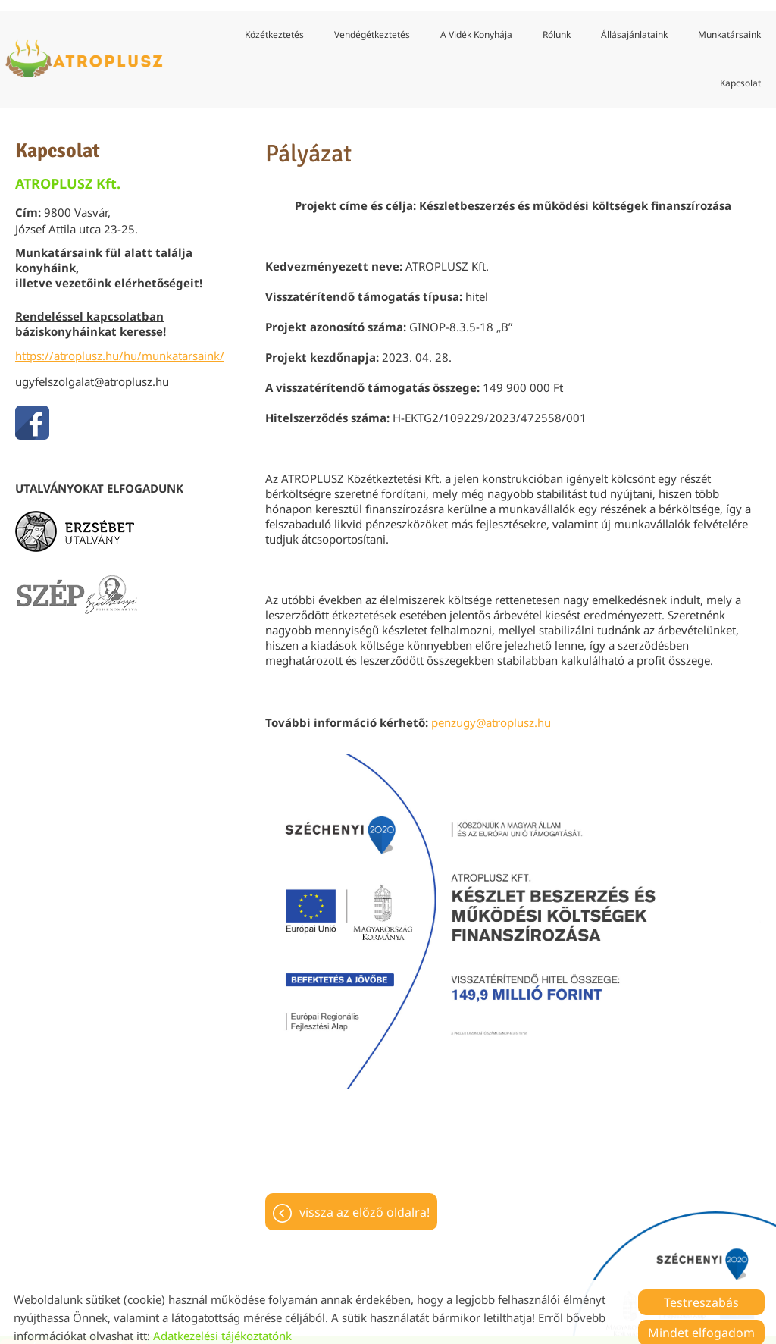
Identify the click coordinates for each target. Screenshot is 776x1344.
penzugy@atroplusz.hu (491, 712)
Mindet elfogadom (701, 1322)
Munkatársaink (729, 23)
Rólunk (557, 23)
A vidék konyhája (476, 23)
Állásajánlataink (634, 23)
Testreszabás (701, 1291)
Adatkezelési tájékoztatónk (222, 1325)
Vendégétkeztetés (372, 23)
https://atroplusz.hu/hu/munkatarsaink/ (119, 345)
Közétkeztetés (274, 23)
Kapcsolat (740, 72)
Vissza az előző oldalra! (364, 1202)
